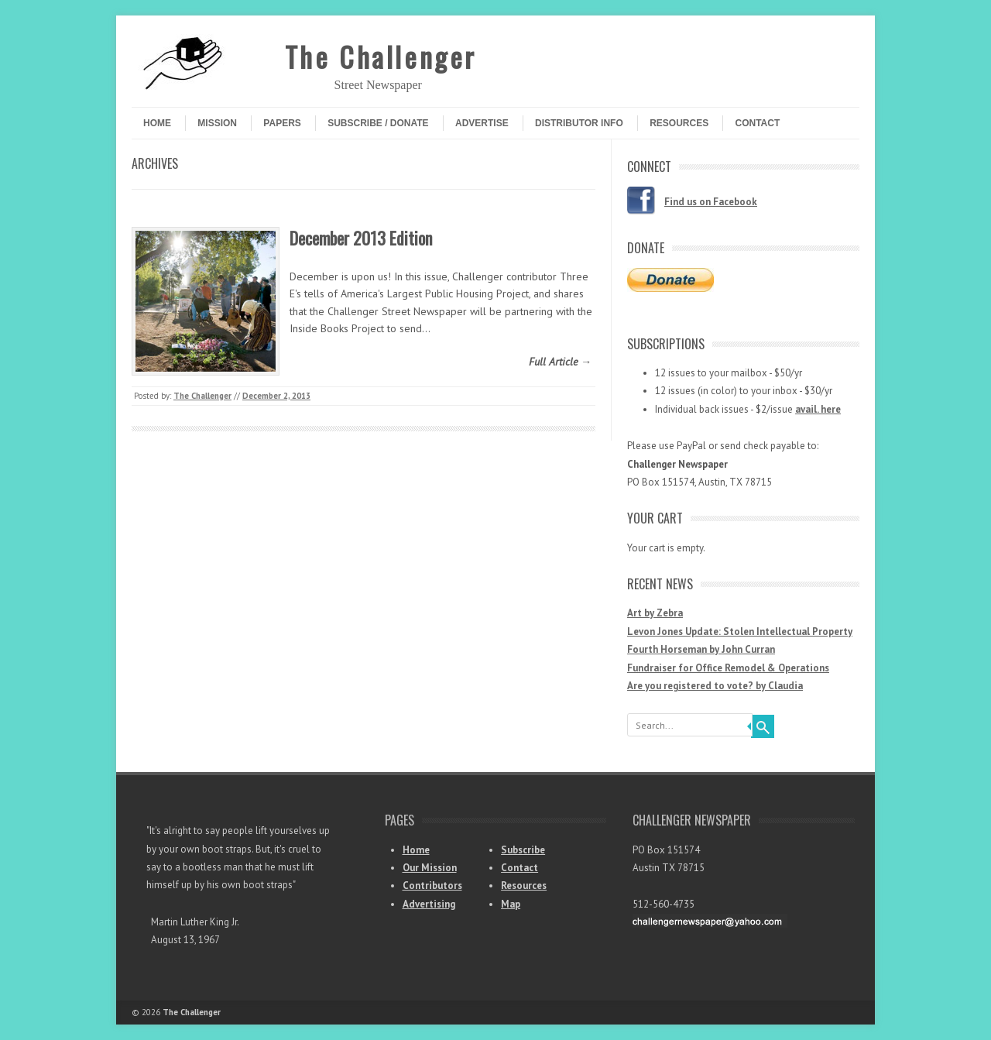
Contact (757, 123)
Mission (217, 123)
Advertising (429, 904)
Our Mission (430, 867)
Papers (281, 123)
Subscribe (523, 849)
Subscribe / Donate (377, 123)
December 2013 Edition (361, 237)
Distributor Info (579, 123)
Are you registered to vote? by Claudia (715, 685)
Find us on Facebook (710, 201)
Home (157, 123)
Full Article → (560, 362)
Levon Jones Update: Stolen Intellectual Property (739, 631)
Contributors (432, 885)
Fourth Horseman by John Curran (701, 649)
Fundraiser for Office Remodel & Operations (728, 667)
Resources (679, 123)
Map (510, 904)
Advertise (482, 123)
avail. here (818, 409)
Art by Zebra (655, 613)
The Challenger (381, 56)
